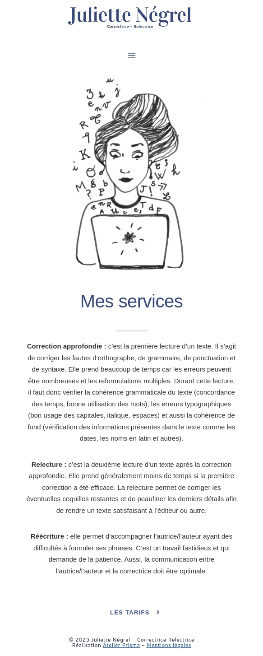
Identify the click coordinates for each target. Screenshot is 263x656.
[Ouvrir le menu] (131, 55)
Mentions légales (169, 645)
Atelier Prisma (121, 645)
